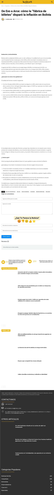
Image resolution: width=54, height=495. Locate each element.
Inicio (2, 6)
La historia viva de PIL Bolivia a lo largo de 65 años (32, 347)
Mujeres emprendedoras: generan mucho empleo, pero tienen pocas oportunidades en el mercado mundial (17, 262)
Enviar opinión (6, 236)
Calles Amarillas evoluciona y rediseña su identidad (32, 374)
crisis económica (25, 191)
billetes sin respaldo (10, 191)
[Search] (52, 2)
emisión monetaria (40, 191)
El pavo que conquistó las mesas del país (29, 361)
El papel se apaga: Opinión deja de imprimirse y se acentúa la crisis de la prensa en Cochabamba (35, 313)
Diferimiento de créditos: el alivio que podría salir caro (46, 261)
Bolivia (18, 191)
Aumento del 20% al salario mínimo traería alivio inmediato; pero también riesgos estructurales (35, 272)
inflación (48, 191)
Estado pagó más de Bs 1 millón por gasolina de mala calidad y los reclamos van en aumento (33, 300)
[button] (2, 2)
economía (33, 191)
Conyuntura (7, 6)
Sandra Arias (9, 19)
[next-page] (4, 326)
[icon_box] (7, 404)
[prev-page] (2, 326)
